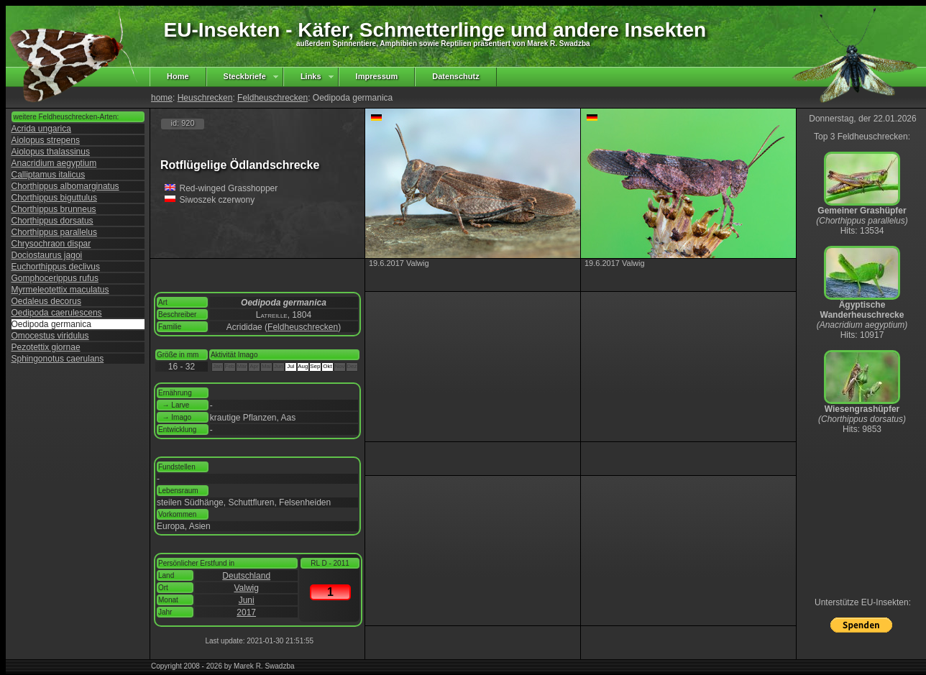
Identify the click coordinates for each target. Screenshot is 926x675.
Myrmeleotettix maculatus (60, 290)
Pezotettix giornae (46, 347)
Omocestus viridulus (50, 336)
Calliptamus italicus (49, 175)
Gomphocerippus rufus (55, 278)
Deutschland (246, 576)
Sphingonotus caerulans (58, 359)
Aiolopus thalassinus (51, 152)
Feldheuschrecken (272, 98)
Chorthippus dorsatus (52, 221)
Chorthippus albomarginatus (65, 186)
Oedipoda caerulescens (57, 313)
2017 (246, 612)
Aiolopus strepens (46, 140)
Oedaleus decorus (46, 301)
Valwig (246, 588)
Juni (247, 600)
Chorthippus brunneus (54, 209)
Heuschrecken (205, 98)
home (162, 98)
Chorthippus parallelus (54, 232)
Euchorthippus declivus (56, 267)
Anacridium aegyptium (54, 163)
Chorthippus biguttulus (54, 198)
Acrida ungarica (41, 129)
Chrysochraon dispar (51, 244)
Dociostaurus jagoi (47, 255)
